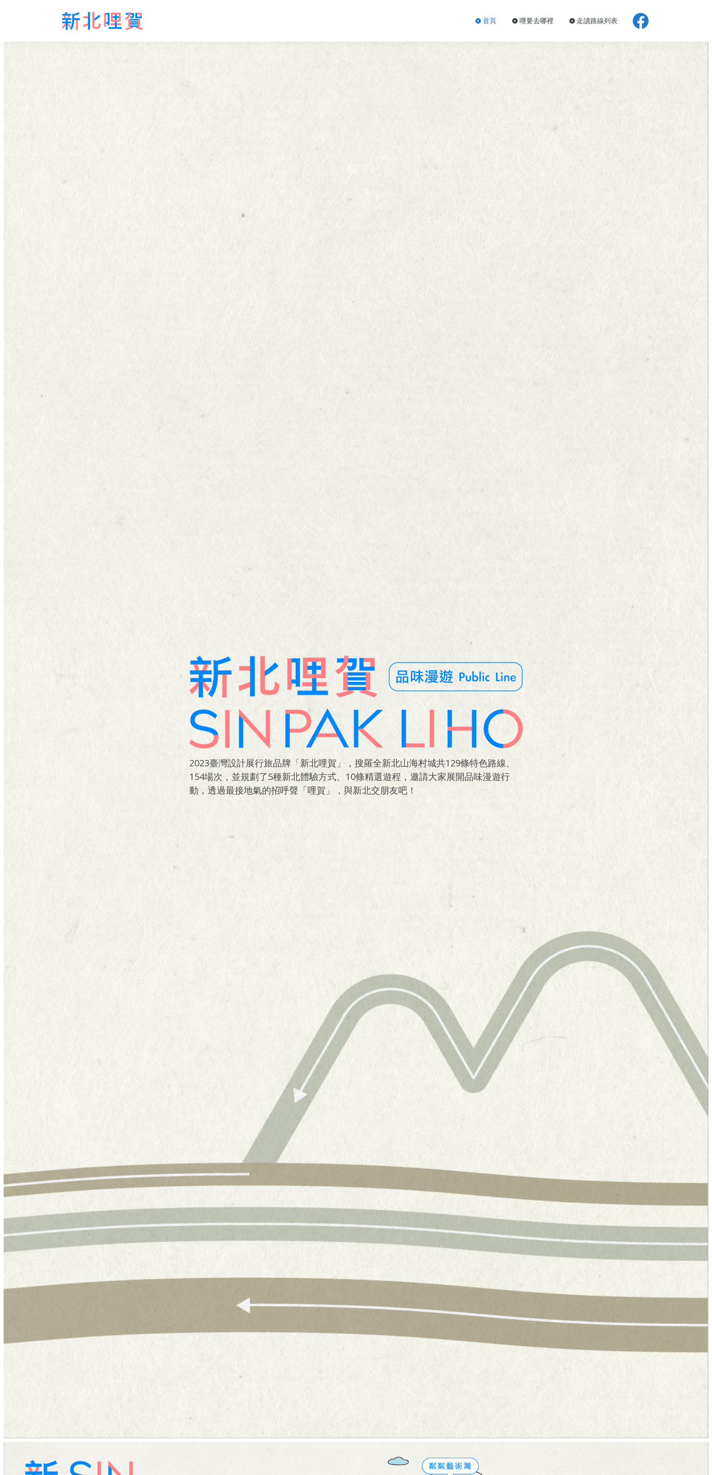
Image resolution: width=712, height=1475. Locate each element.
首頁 (485, 20)
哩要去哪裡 (533, 20)
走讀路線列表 (593, 20)
